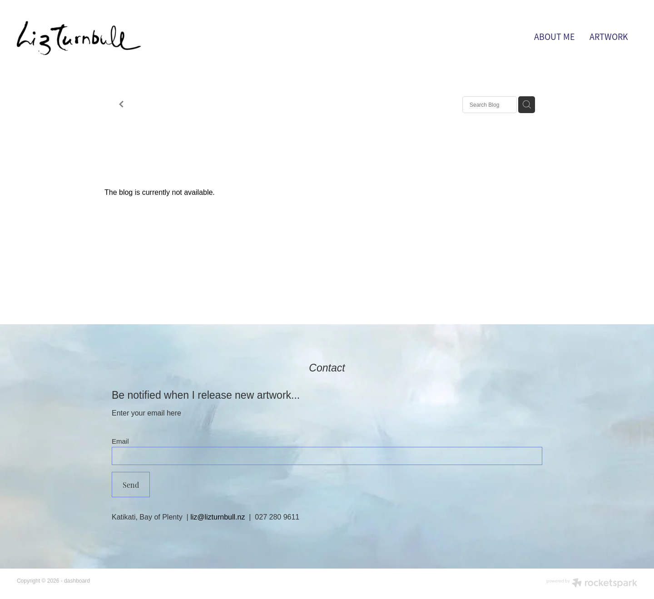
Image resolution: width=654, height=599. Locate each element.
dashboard (77, 581)
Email (120, 441)
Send (131, 485)
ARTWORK (609, 37)
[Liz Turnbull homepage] (79, 37)
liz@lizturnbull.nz (217, 517)
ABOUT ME (554, 37)
